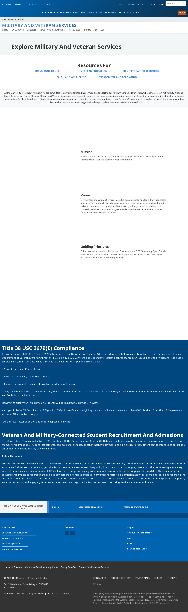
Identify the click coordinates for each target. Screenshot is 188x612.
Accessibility (125, 596)
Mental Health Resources (132, 593)
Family (18, 4)
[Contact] (99, 30)
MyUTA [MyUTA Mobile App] (97, 583)
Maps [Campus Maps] (121, 4)
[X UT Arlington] (24, 605)
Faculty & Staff (33, 4)
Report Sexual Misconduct (160, 596)
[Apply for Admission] (14, 593)
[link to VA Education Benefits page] (24, 30)
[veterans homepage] (5, 30)
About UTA (79, 12)
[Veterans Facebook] (67, 533)
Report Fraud (108, 603)
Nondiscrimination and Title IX (162, 593)
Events (131, 4)
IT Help (171, 578)
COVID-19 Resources (159, 603)
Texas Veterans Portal (155, 599)
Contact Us (100, 578)
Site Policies (140, 596)
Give (161, 4)
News (122, 12)
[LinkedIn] (12, 605)
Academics (48, 12)
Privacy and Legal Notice (105, 596)
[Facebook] (7, 605)
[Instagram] (18, 605)
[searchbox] (173, 3)
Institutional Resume (103, 599)
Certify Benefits (68, 567)
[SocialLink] (72, 533)
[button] (19, 533)
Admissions (64, 12)
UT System (121, 599)
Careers (158, 578)
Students (6, 4)
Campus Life (95, 12)
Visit (153, 4)
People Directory (121, 578)
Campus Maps (142, 578)
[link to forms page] (87, 30)
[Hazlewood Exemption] (52, 30)
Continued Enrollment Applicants (41, 567)
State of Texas (136, 599)
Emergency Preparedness (105, 593)
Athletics (133, 12)
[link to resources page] (74, 30)
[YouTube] (30, 605)
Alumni (48, 4)
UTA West (142, 4)
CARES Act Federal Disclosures (132, 603)
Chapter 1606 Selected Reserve (94, 567)
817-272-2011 (10, 587)
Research (110, 12)
